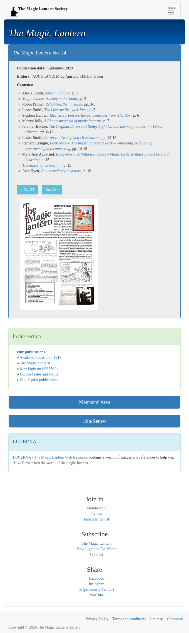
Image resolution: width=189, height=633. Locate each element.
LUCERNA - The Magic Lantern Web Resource (50, 457)
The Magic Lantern (96, 543)
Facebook (96, 578)
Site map (156, 619)
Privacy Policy (97, 619)
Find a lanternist (96, 519)
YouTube (96, 595)
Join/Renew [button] (94, 421)
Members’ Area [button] (94, 402)
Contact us (175, 619)
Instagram (97, 584)
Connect (96, 554)
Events (96, 514)
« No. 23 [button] (27, 189)
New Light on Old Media (96, 549)
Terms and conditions (129, 619)
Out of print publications (39, 380)
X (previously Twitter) (96, 589)
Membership (96, 508)
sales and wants (39, 374)
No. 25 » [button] (52, 189)
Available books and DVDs (41, 358)
